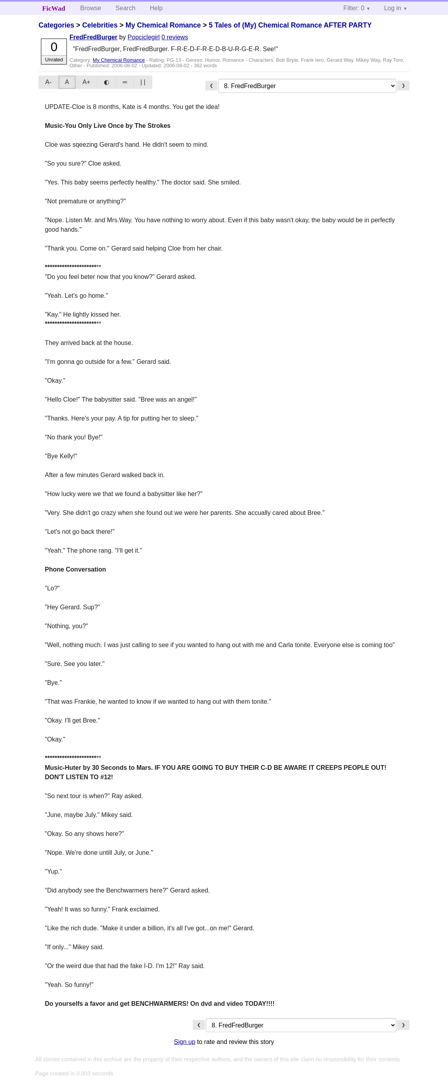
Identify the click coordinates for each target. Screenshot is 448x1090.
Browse (90, 8)
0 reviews (175, 37)
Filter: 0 (353, 8)
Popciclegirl (143, 37)
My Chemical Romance (163, 25)
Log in (392, 8)
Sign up (184, 1041)
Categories (56, 25)
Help (156, 8)
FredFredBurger (94, 37)
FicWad (53, 8)
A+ (86, 82)
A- (48, 82)
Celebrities (100, 25)
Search (126, 8)
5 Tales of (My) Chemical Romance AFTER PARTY (290, 25)
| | (143, 82)
